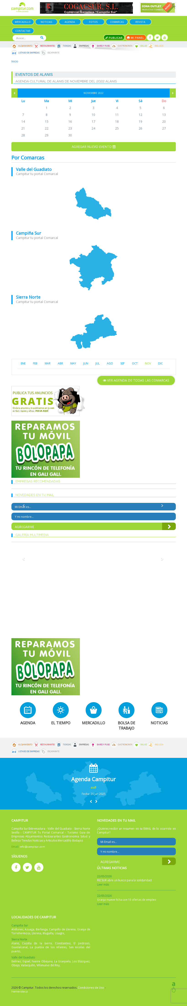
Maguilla (48, 933)
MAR (47, 363)
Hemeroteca (19, 991)
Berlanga (41, 929)
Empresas (84, 46)
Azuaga (29, 929)
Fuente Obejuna (42, 961)
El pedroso (81, 943)
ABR (60, 363)
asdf (93, 787)
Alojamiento (25, 46)
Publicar (114, 37)
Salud (143, 46)
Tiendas (67, 46)
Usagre (59, 933)
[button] (91, 801)
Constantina (63, 943)
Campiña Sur (28, 233)
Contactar (22, 30)
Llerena (36, 933)
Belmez (16, 961)
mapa (93, 203)
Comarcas (117, 22)
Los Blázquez (81, 961)
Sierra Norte (28, 297)
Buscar (41, 37)
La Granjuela (62, 961)
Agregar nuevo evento (94, 146)
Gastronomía (125, 46)
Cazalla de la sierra (37, 943)
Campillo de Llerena (62, 929)
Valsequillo (28, 965)
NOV (148, 363)
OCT (135, 363)
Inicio (14, 61)
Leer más (103, 885)
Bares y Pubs (103, 46)
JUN (85, 363)
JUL (97, 363)
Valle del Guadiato (34, 169)
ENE (23, 363)
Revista (140, 22)
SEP (122, 363)
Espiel (26, 961)
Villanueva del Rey (48, 965)
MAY (73, 363)
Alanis (15, 943)
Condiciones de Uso (91, 988)
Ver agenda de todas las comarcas (136, 380)
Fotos (93, 22)
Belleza (159, 46)
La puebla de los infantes (48, 947)
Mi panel (136, 37)
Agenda (70, 22)
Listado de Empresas (29, 52)
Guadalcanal (19, 947)
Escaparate (53, 52)
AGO (110, 363)
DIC (160, 363)
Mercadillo (23, 22)
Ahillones (17, 929)
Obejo (15, 965)
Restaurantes (47, 46)
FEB (35, 363)
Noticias (46, 22)
